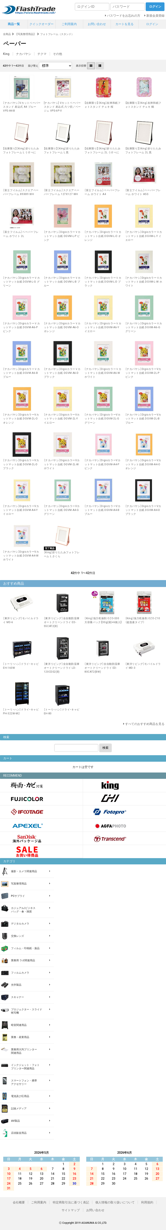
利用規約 (147, 1202)
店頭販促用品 (19, 1132)
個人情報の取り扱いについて (115, 1202)
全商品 (7, 34)
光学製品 (16, 984)
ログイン (152, 24)
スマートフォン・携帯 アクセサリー (24, 1082)
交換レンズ (17, 935)
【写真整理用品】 (25, 34)
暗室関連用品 (19, 1025)
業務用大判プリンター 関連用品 (24, 1051)
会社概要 (19, 1202)
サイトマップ (71, 1210)
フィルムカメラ (20, 972)
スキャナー (17, 997)
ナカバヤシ (23, 54)
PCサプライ (18, 895)
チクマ (41, 54)
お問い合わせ (97, 24)
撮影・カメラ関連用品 (24, 871)
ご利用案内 (69, 24)
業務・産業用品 (20, 1037)
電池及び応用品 (20, 1096)
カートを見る (124, 24)
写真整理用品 (19, 883)
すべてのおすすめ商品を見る (144, 724)
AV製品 (15, 1120)
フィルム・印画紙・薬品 (25, 948)
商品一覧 (14, 24)
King (6, 54)
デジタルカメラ (20, 923)
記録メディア (19, 1108)
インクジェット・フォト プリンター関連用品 (25, 1067)
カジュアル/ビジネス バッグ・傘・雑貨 (23, 910)
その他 (57, 54)
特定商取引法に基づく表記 (71, 1202)
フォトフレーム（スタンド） (57, 34)
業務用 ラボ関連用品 (23, 960)
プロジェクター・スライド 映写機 (26, 1011)
